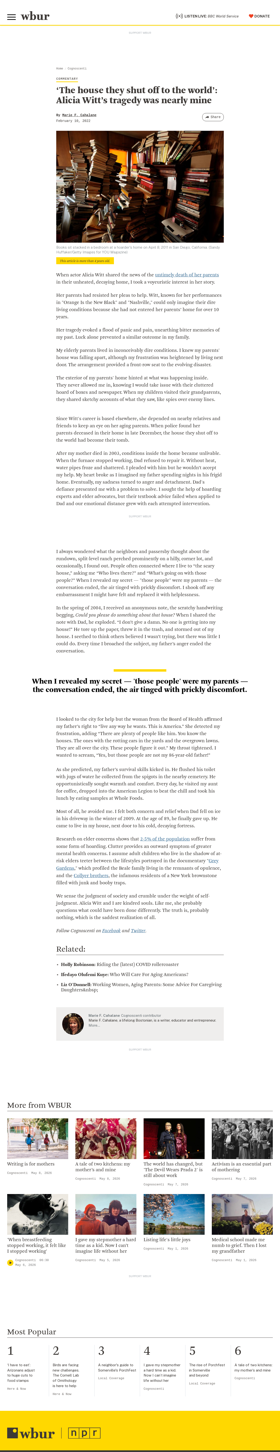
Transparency (92, 1405)
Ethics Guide (91, 1428)
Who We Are (90, 1367)
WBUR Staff (91, 1421)
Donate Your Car (166, 1397)
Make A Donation (167, 1367)
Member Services (168, 1382)
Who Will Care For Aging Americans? (124, 974)
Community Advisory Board (105, 1397)
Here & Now (16, 1286)
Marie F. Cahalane (79, 115)
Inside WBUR (91, 1374)
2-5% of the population (165, 839)
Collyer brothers (91, 875)
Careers (87, 1413)
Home (59, 68)
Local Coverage (111, 1276)
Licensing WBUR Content (103, 1436)
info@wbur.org (23, 1377)
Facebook (111, 930)
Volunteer (160, 1374)
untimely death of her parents (187, 275)
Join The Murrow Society (174, 1405)
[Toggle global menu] (11, 17)
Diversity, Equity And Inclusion (108, 1382)
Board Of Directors (97, 1390)
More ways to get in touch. (36, 1404)
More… (94, 1024)
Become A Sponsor (169, 1413)
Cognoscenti (77, 68)
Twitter (138, 930)
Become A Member (169, 1390)
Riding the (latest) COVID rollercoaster (120, 963)
